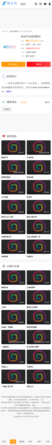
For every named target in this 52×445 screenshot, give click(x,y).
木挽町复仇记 (6, 237)
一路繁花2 (5, 347)
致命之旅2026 (32, 217)
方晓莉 (33, 52)
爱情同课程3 (6, 177)
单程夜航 (4, 257)
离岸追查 (30, 177)
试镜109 (30, 257)
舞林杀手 (4, 157)
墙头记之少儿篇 (7, 217)
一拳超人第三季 (7, 387)
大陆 (34, 44)
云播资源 (23, 102)
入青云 (3, 307)
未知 (8, 87)
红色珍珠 (30, 157)
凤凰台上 (4, 367)
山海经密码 (31, 287)
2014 (39, 44)
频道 (24, 4)
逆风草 (29, 197)
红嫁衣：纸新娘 (7, 327)
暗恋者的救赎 (32, 327)
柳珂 (27, 56)
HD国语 (7, 109)
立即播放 (13, 64)
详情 (9, 91)
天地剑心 (30, 367)
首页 (11, 31)
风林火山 (30, 387)
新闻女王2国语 (32, 307)
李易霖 (28, 52)
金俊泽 (32, 56)
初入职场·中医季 (33, 347)
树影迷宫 (4, 287)
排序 (47, 102)
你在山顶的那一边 (33, 237)
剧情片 (16, 31)
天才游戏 (4, 197)
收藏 (38, 64)
